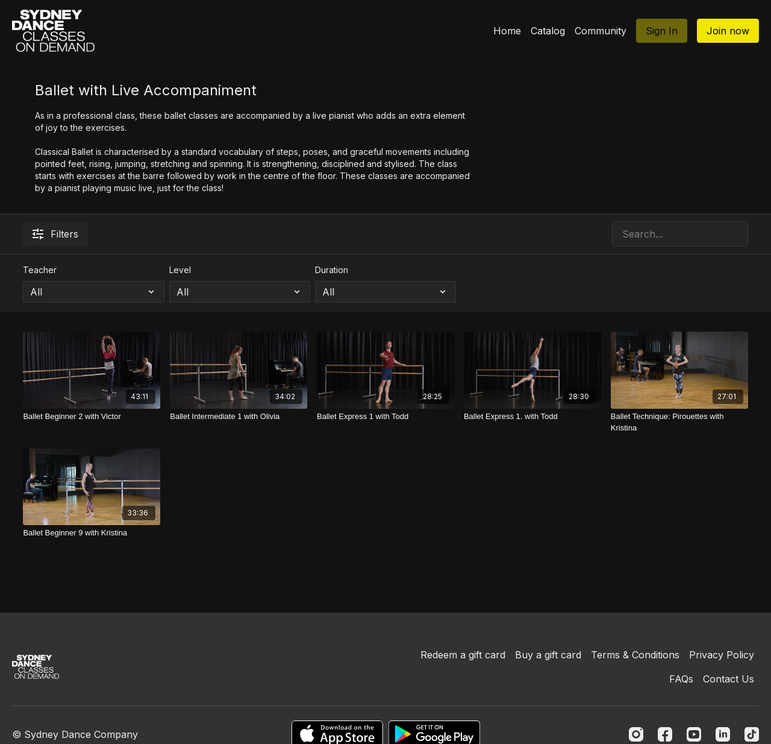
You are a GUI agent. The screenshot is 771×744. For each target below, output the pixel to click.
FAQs (681, 679)
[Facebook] (665, 734)
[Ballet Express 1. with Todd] (532, 417)
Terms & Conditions (635, 655)
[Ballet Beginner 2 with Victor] (91, 417)
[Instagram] (636, 734)
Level (180, 270)
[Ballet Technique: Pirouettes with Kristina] (679, 422)
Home (507, 31)
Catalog (548, 31)
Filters (55, 234)
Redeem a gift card (462, 655)
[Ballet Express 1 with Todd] (385, 417)
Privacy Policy (721, 655)
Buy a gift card (548, 655)
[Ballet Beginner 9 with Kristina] (91, 533)
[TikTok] (751, 734)
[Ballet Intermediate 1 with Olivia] (238, 417)
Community (600, 31)
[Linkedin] (723, 734)
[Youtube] (694, 734)
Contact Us (728, 679)
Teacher (40, 270)
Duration (331, 270)
